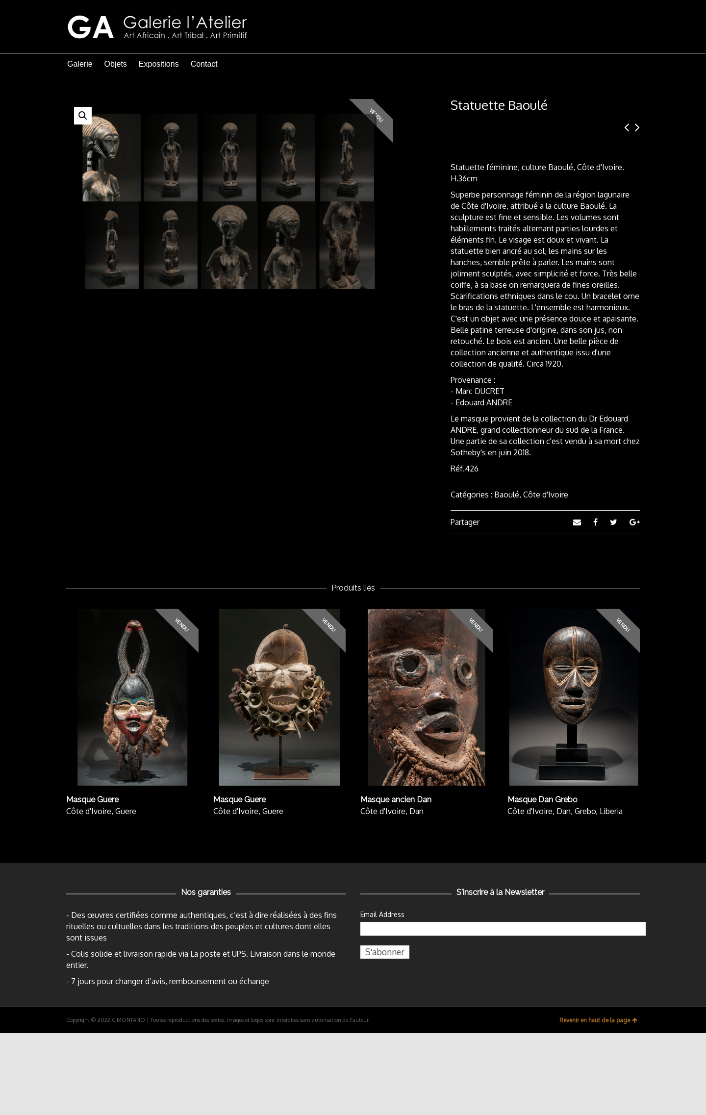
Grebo (585, 893)
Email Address (382, 996)
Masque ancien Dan (395, 881)
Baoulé (506, 494)
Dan (416, 893)
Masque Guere (92, 881)
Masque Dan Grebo (542, 881)
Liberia (611, 893)
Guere (125, 893)
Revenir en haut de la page (598, 1102)
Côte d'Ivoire (545, 494)
